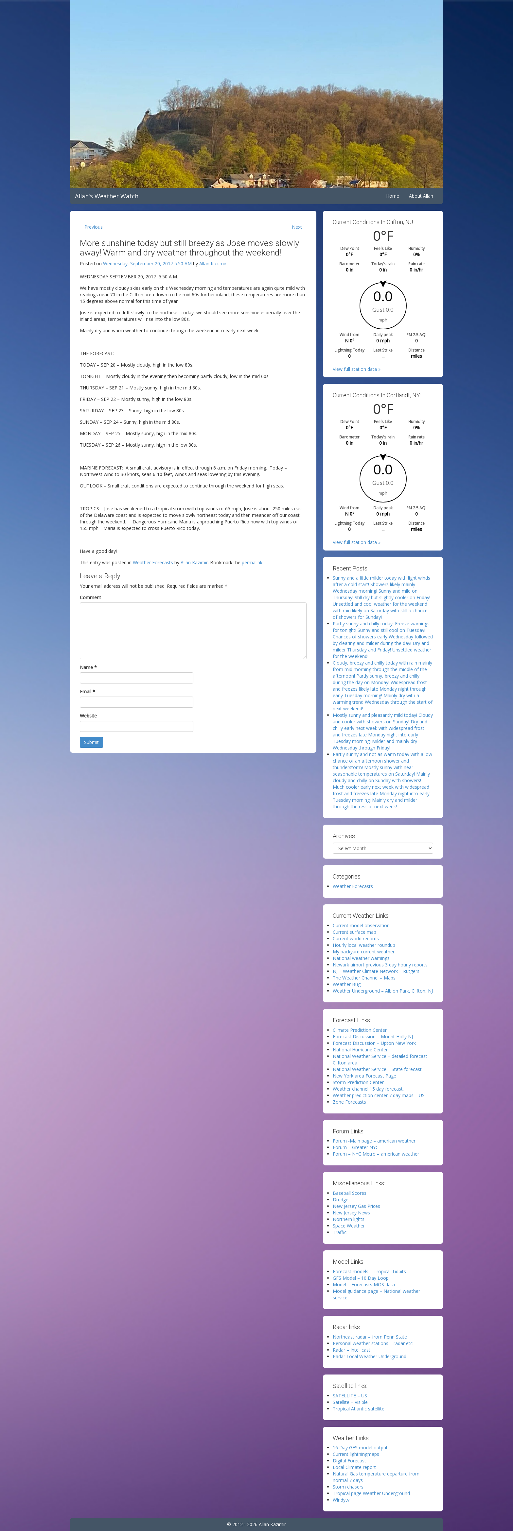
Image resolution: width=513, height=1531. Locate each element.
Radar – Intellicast (351, 1350)
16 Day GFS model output (360, 1447)
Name (88, 667)
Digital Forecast (349, 1460)
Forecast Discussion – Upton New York (374, 1043)
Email (87, 691)
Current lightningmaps (356, 1454)
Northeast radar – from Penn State (370, 1337)
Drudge (340, 1199)
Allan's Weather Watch (106, 196)
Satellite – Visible (350, 1402)
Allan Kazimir (212, 263)
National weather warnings (361, 958)
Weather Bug (347, 984)
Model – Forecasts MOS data (364, 1284)
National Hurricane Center (360, 1049)
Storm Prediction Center (358, 1082)
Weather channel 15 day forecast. (368, 1089)
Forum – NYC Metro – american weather (376, 1154)
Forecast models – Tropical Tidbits (369, 1271)
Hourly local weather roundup (364, 945)
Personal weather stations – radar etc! (373, 1343)
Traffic (339, 1232)
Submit (91, 742)
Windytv (341, 1500)
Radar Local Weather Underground (369, 1356)
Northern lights (348, 1219)
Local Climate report (354, 1467)
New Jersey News (351, 1213)
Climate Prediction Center (360, 1030)
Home (392, 196)
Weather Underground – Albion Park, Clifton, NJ (383, 991)
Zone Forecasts (349, 1102)
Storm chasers (348, 1487)
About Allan (421, 196)
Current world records (356, 938)
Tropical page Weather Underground (371, 1493)
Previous (93, 227)
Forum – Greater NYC (356, 1147)
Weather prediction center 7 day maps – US (379, 1095)
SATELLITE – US (350, 1395)
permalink (252, 562)
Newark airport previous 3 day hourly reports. (381, 965)
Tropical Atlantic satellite (358, 1409)
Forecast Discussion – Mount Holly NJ (373, 1036)
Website (88, 716)
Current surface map (354, 932)
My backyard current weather (364, 951)
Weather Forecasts (153, 562)
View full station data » (356, 369)
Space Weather (349, 1226)
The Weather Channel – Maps (364, 978)
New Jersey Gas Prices (356, 1206)
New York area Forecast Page (364, 1076)
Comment (90, 597)
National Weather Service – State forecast (377, 1069)
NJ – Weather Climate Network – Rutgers (376, 971)
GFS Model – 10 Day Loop (361, 1278)
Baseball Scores (349, 1193)
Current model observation (361, 925)
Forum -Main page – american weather (374, 1141)
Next (297, 227)
